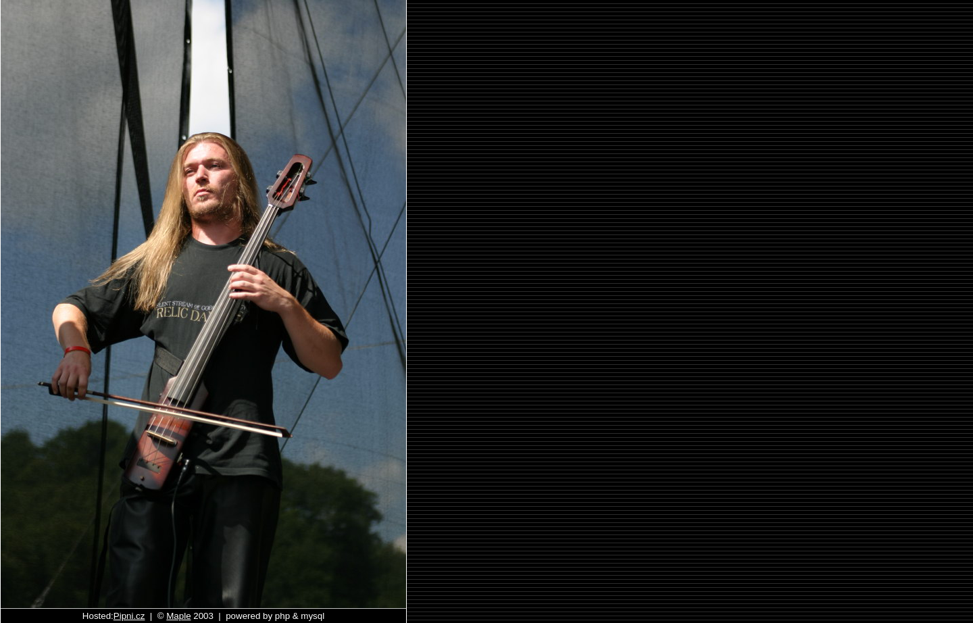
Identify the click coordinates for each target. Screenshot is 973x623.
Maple (178, 616)
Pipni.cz (129, 616)
